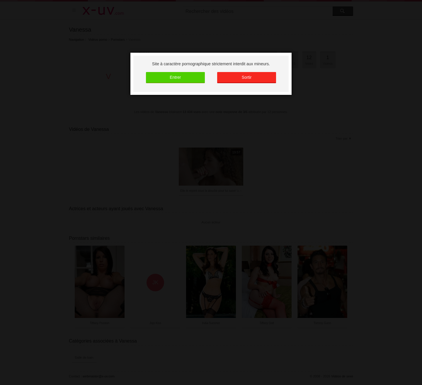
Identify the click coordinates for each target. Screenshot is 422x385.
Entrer (175, 77)
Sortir (246, 77)
